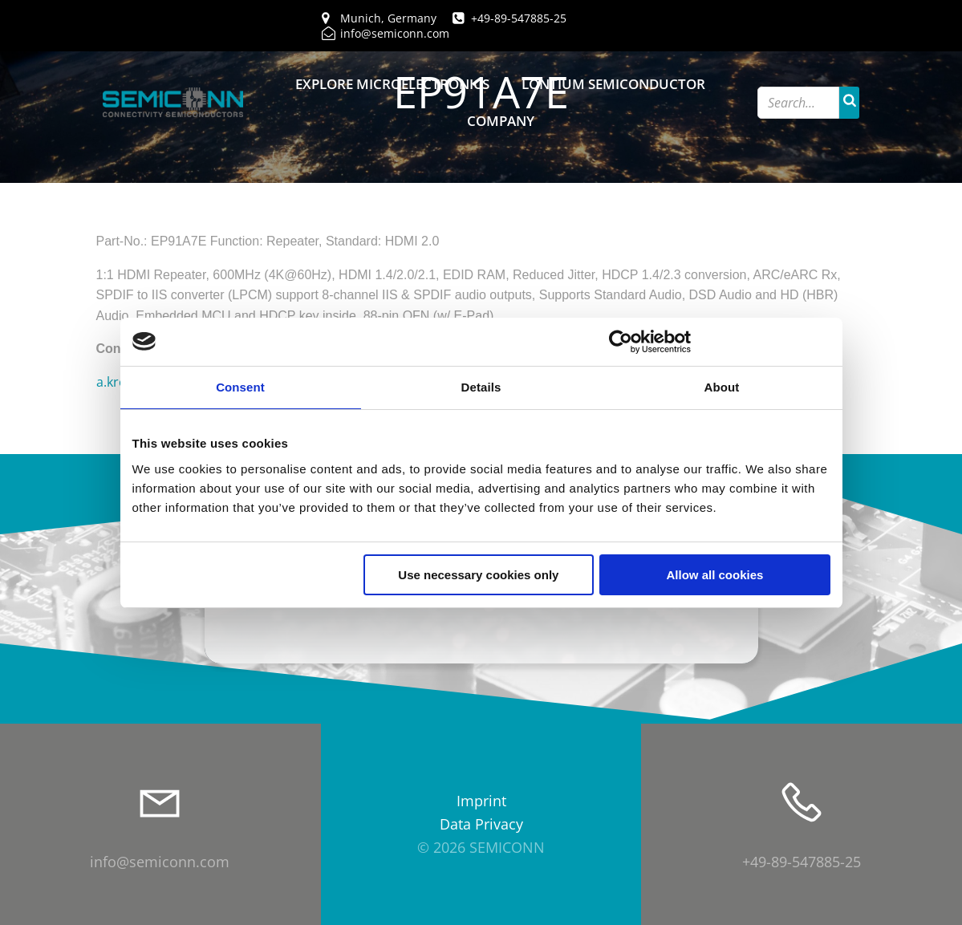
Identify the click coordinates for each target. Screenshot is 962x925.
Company (500, 121)
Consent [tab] (240, 387)
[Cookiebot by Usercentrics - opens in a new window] (620, 342)
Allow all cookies (715, 575)
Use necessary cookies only (478, 575)
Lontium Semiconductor (613, 84)
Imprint (481, 800)
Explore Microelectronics (392, 84)
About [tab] (722, 387)
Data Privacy (481, 824)
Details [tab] (481, 387)
